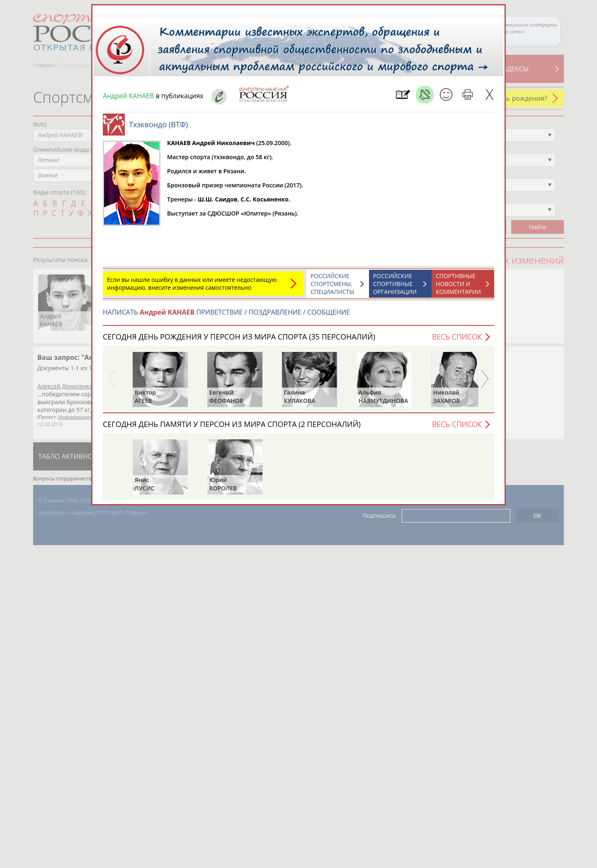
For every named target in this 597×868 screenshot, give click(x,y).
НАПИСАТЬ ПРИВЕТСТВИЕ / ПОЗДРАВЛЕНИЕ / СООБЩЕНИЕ (226, 312)
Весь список (457, 337)
